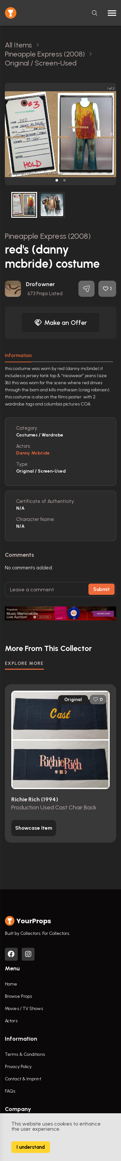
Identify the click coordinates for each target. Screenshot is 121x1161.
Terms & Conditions (25, 1054)
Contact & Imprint (23, 1079)
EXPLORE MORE (24, 663)
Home (11, 984)
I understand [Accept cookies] (30, 1147)
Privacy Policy (18, 1066)
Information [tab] (18, 355)
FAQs (10, 1091)
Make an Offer (60, 322)
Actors (11, 1021)
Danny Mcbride (33, 453)
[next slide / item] (111, 134)
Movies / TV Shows (24, 1008)
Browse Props (18, 996)
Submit (101, 589)
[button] (56, 180)
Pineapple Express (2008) (48, 236)
